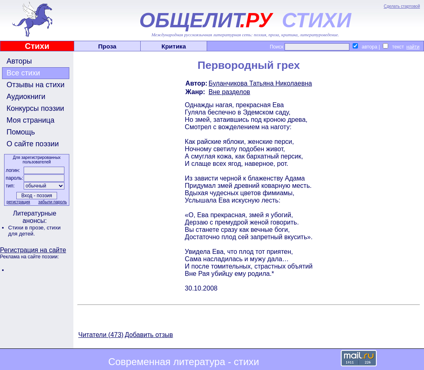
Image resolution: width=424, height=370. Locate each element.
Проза (107, 46)
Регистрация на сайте (33, 250)
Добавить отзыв (149, 334)
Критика (173, 46)
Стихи (37, 46)
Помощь (21, 132)
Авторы (19, 61)
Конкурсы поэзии (35, 108)
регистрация (18, 202)
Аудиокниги (26, 96)
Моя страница (31, 120)
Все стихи (23, 73)
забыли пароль (52, 202)
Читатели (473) (101, 334)
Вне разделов (229, 91)
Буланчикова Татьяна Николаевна (260, 83)
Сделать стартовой (402, 6)
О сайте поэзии (33, 144)
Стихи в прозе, (27, 228)
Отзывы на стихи (35, 85)
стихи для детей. (34, 231)
